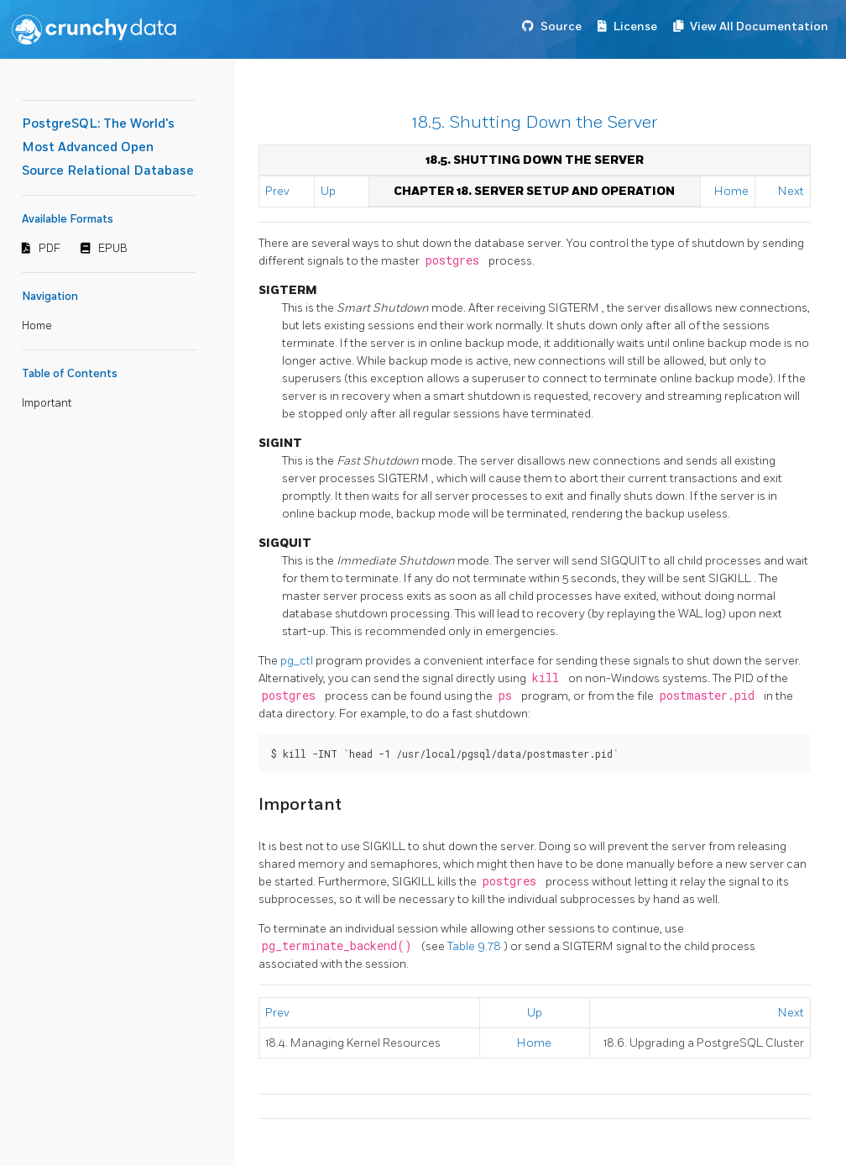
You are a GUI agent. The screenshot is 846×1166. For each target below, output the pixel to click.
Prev (277, 191)
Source (561, 26)
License (635, 26)
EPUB (113, 248)
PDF (49, 248)
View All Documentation (759, 26)
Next (791, 191)
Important (46, 403)
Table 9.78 (475, 946)
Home (37, 326)
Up (328, 191)
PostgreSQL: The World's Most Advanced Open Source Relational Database (108, 147)
